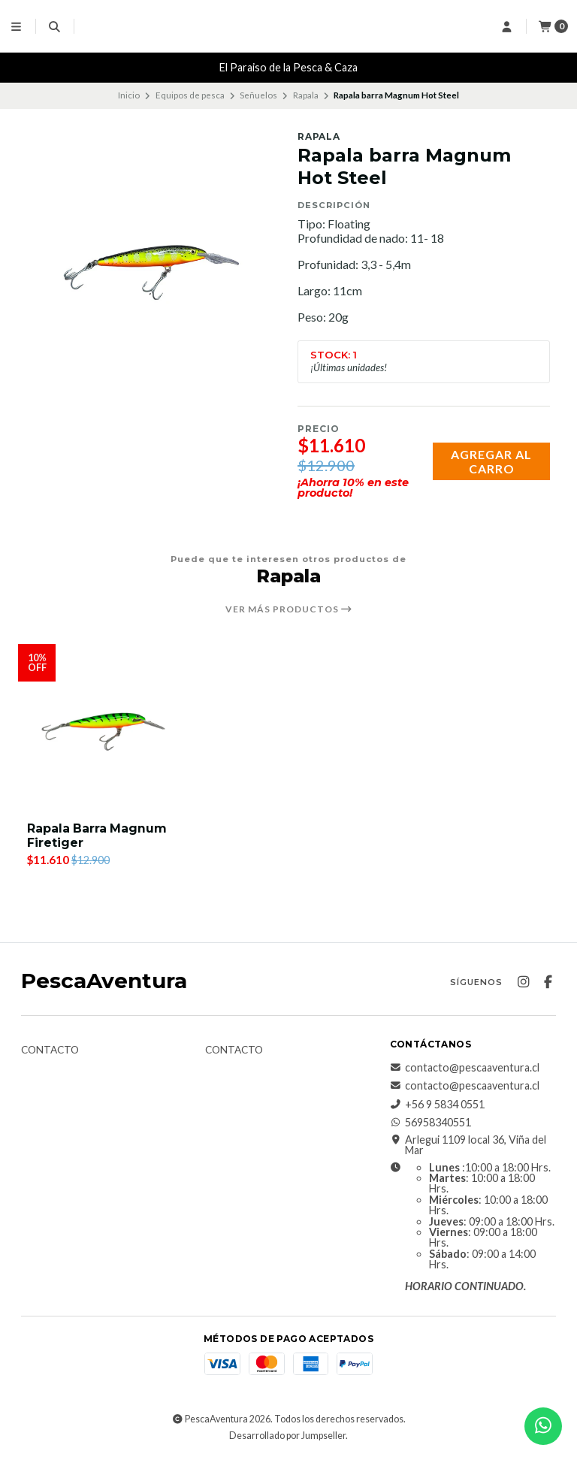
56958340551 (430, 1122)
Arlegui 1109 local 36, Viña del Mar (468, 1145)
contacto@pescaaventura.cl (464, 1068)
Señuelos (258, 95)
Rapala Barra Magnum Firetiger (97, 835)
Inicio (129, 95)
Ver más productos (288, 609)
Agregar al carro (491, 461)
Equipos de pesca (190, 95)
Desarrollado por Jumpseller (287, 1436)
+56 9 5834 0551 (437, 1104)
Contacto (50, 1050)
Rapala (306, 95)
